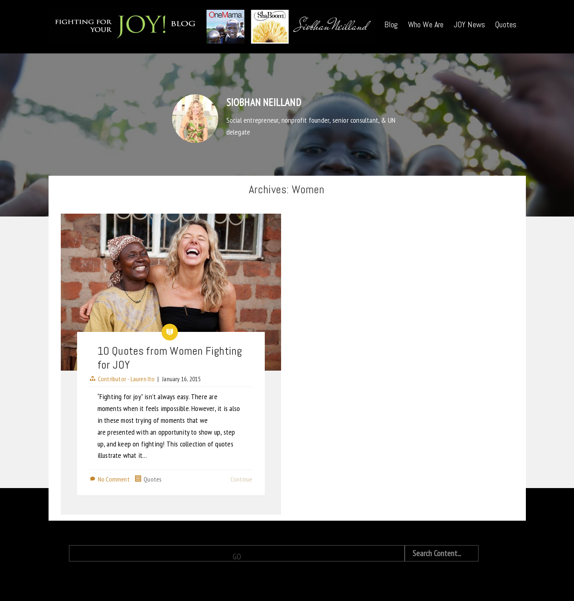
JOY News (469, 24)
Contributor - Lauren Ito (126, 379)
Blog (391, 24)
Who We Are (426, 24)
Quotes (505, 24)
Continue (241, 479)
